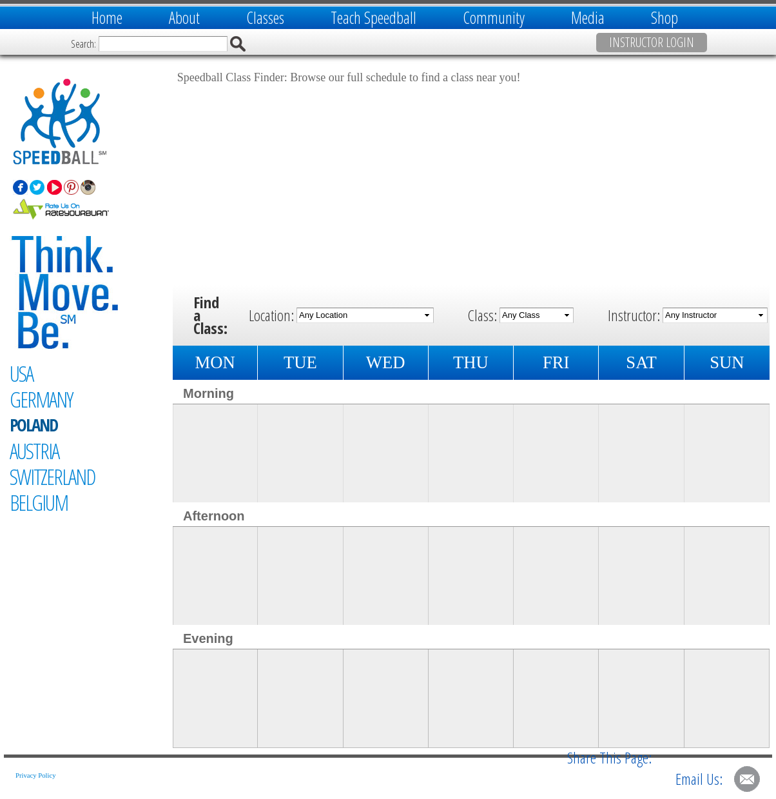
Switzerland (52, 476)
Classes (265, 17)
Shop (664, 17)
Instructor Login (651, 42)
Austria (34, 451)
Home (107, 17)
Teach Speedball (373, 17)
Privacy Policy (35, 775)
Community (494, 17)
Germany (41, 399)
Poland (33, 425)
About (184, 17)
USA (21, 373)
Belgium (39, 502)
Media (588, 17)
